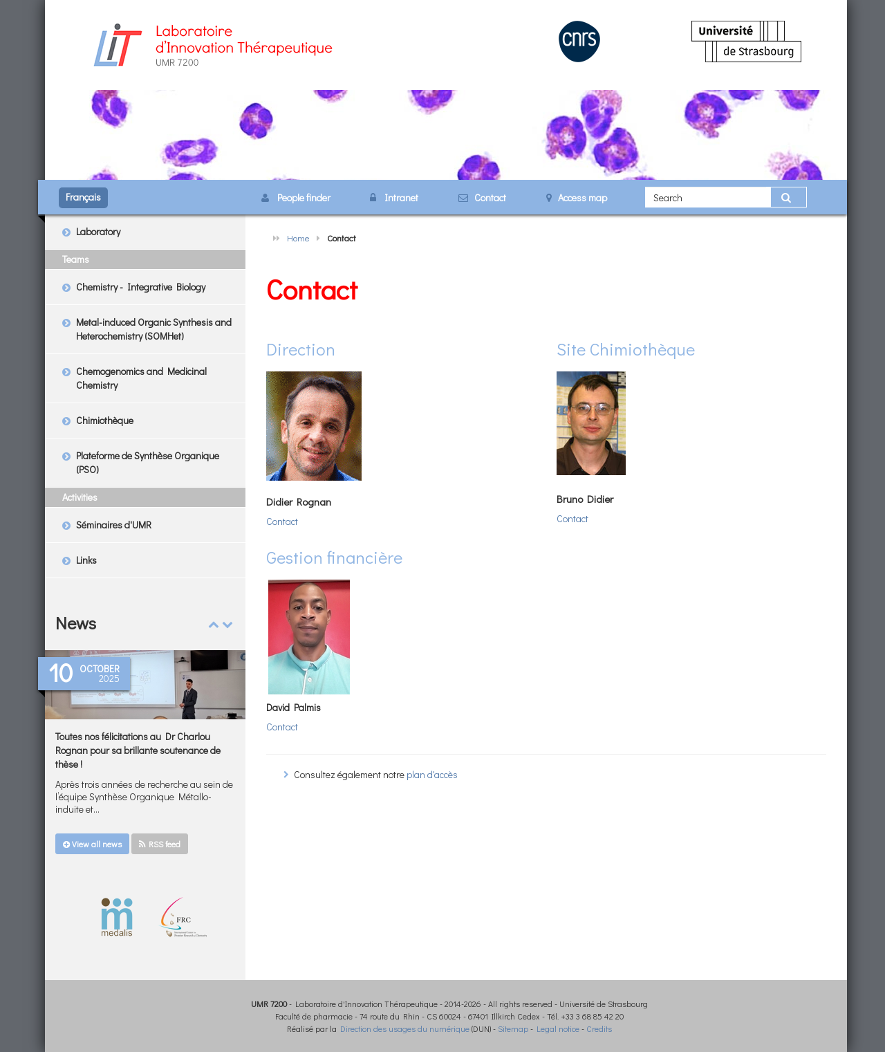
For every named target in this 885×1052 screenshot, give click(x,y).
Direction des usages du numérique (404, 1028)
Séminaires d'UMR (113, 524)
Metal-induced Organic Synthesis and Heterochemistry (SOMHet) (154, 328)
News (75, 622)
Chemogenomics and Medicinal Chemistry (141, 377)
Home (298, 237)
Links (86, 559)
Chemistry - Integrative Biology (140, 286)
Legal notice (558, 1028)
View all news (92, 843)
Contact (282, 521)
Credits (599, 1028)
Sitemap (513, 1028)
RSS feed (159, 843)
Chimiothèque (104, 420)
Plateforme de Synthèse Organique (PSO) (147, 462)
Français (83, 196)
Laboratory (98, 231)
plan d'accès (432, 774)
